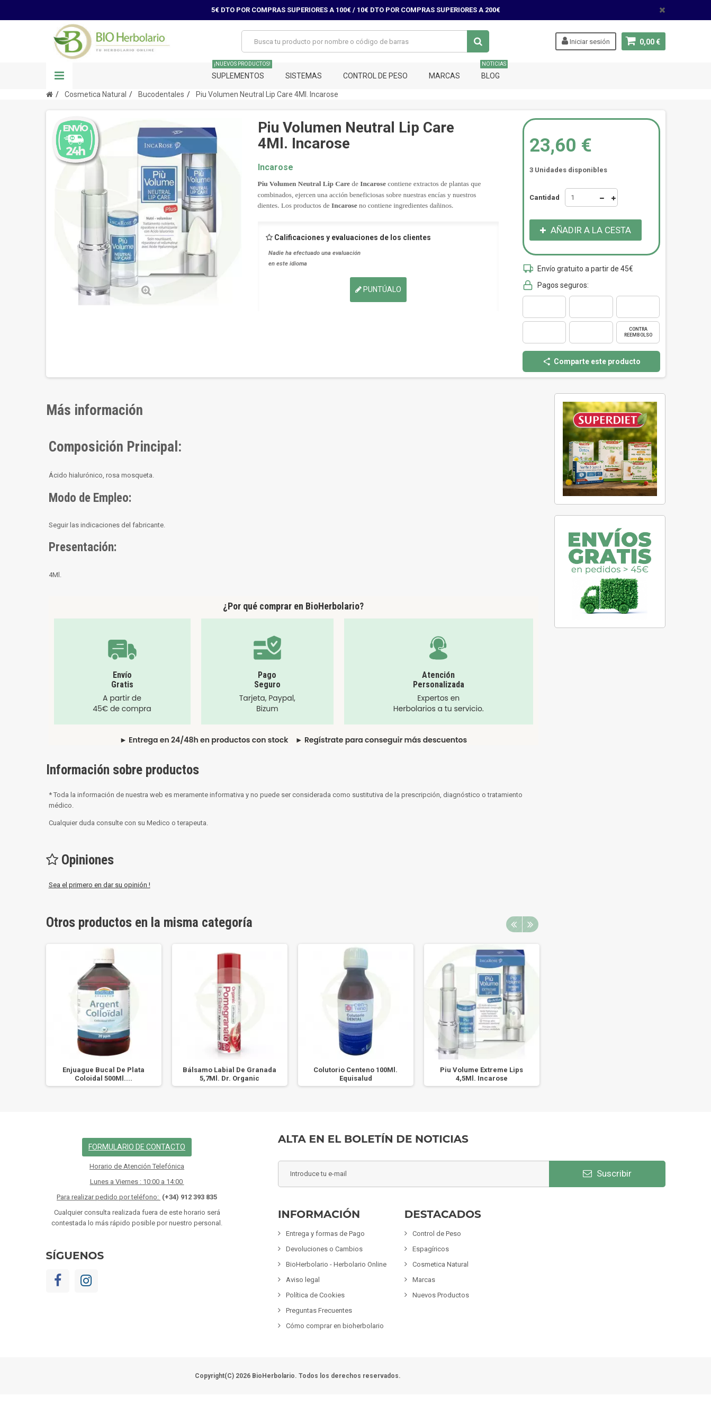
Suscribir (607, 1173)
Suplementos (242, 71)
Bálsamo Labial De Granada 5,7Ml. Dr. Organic (229, 1074)
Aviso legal (303, 1280)
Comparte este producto (591, 361)
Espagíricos (430, 1249)
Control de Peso (375, 76)
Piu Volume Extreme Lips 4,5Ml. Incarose (481, 1074)
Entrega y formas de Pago (325, 1234)
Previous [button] (514, 924)
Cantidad (544, 197)
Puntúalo (378, 289)
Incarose (275, 167)
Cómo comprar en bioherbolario (335, 1326)
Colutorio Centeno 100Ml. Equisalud (355, 1074)
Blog (494, 71)
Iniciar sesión (586, 41)
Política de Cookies (315, 1295)
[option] (104, 1015)
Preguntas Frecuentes (319, 1310)
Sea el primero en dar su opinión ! (99, 885)
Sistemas (303, 76)
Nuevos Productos (440, 1295)
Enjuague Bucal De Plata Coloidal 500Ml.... (103, 1074)
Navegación (59, 76)
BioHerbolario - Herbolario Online (336, 1264)
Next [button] (530, 924)
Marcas (444, 76)
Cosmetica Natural (440, 1264)
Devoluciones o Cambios (324, 1249)
